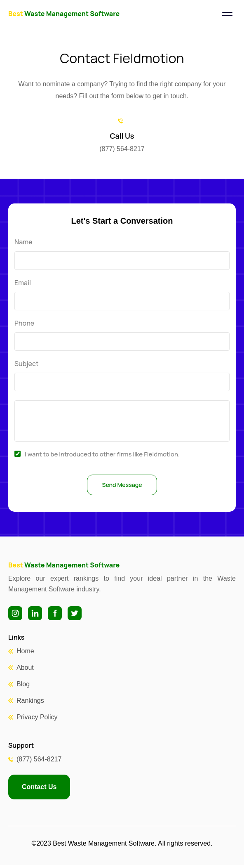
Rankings (30, 700)
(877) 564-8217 (38, 759)
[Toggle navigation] (227, 14)
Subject (26, 364)
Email (22, 283)
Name (23, 242)
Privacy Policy (37, 717)
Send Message (122, 485)
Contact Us (39, 786)
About (25, 667)
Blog (23, 684)
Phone (24, 323)
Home (25, 651)
